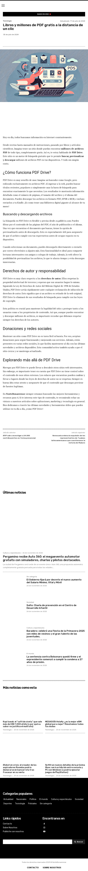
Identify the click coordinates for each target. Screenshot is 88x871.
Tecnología (7, 21)
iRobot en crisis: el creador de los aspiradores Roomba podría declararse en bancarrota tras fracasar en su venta (19, 768)
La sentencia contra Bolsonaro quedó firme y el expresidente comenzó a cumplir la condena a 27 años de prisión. (55, 659)
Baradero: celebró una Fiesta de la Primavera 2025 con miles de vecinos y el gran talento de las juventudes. (56, 634)
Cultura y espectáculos (12, 553)
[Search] (78, 841)
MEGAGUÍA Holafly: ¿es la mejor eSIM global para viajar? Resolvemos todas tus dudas (64, 724)
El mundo (30, 654)
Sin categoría (32, 577)
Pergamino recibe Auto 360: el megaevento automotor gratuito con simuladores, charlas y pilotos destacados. (42, 558)
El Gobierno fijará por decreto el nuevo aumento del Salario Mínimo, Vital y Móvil (54, 581)
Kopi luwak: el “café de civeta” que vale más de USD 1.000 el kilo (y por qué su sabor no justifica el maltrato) (22, 724)
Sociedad (30, 602)
